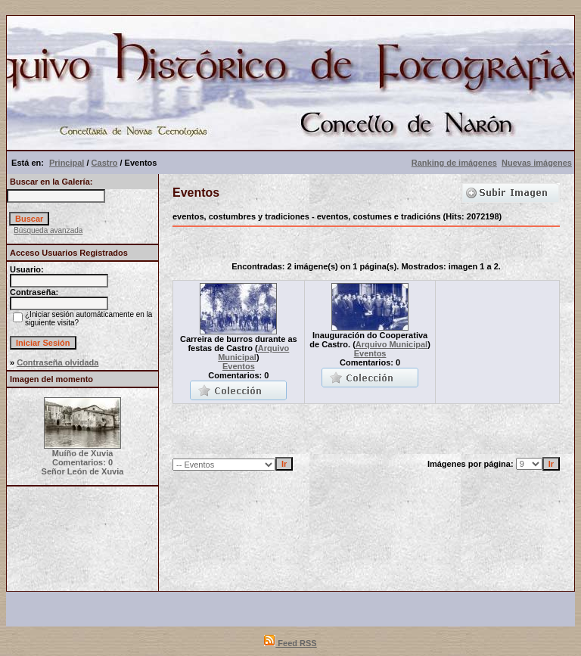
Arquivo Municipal (253, 353)
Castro (105, 162)
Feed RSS (290, 643)
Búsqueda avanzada (48, 230)
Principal (66, 162)
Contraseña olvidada (57, 362)
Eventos (238, 366)
